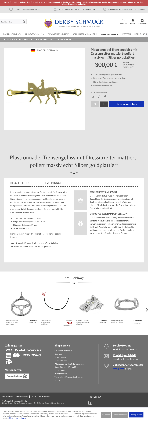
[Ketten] (127, 34)
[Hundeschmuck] (34, 34)
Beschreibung (20, 182)
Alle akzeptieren (120, 415)
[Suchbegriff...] (13, 21)
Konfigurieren (136, 415)
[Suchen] (24, 21)
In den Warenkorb (126, 104)
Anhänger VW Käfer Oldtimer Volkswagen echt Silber (83, 322)
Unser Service (60, 357)
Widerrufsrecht (61, 370)
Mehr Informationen (17, 418)
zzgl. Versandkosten (128, 64)
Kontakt (58, 380)
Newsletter (7, 396)
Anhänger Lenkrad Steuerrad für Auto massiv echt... (12, 322)
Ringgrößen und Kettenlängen (67, 367)
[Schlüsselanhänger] (85, 34)
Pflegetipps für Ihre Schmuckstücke (70, 364)
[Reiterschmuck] (110, 34)
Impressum (44, 396)
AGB (33, 396)
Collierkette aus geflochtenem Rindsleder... (46, 322)
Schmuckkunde (61, 360)
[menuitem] (13, 21)
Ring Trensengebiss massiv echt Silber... (117, 321)
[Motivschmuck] (12, 34)
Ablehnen (106, 415)
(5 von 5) (122, 369)
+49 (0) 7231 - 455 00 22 (125, 349)
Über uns (58, 354)
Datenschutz (22, 396)
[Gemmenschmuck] (58, 34)
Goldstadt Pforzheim (63, 350)
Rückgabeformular (62, 373)
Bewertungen (54, 182)
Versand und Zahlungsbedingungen (69, 377)
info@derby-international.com (125, 359)
